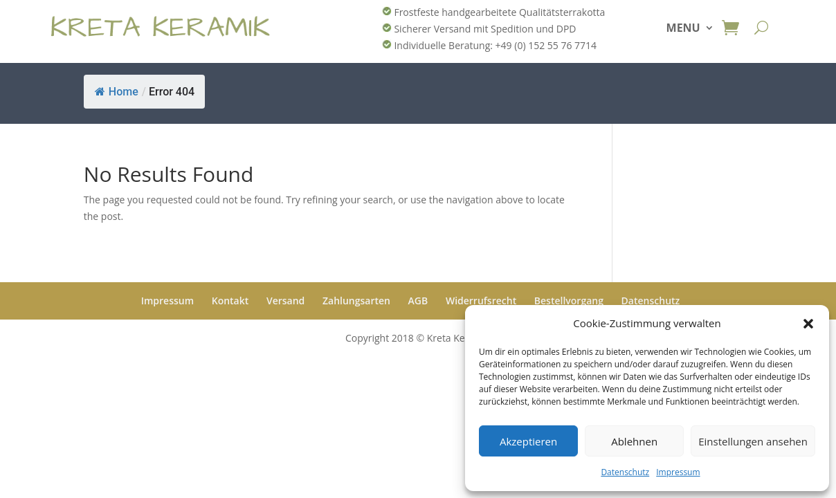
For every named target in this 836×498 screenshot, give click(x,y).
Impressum (678, 472)
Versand (285, 300)
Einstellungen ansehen (753, 441)
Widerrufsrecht (481, 300)
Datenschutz (625, 472)
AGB (418, 300)
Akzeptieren (528, 441)
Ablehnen (634, 441)
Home (116, 91)
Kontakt (230, 300)
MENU (683, 29)
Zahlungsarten (356, 300)
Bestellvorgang (568, 300)
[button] (808, 324)
